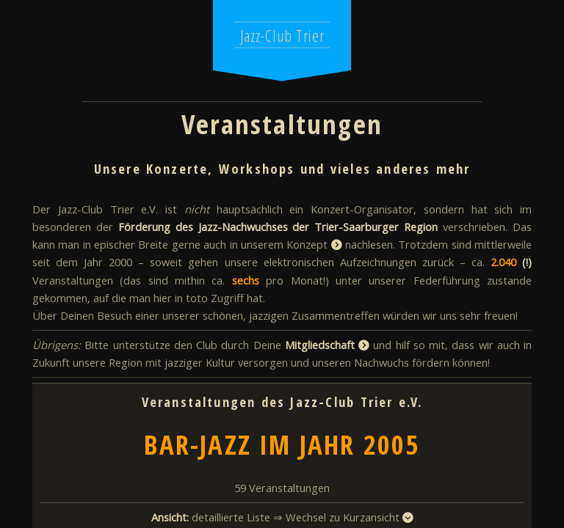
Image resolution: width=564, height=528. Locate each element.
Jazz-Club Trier (282, 35)
